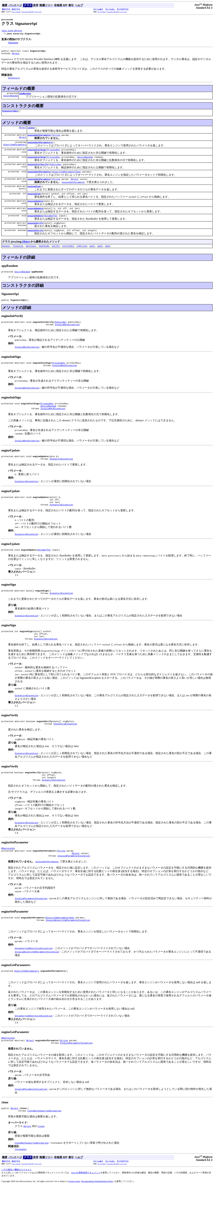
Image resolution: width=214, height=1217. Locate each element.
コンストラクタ (28, 12)
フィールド (16, 12)
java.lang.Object (11, 30)
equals (6, 256)
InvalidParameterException (73, 882)
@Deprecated (8, 873)
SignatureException (61, 475)
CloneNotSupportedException (44, 1141)
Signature (13, 43)
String (56, 138)
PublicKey (56, 170)
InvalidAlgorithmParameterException (68, 948)
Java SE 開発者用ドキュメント (85, 1204)
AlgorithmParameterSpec (66, 178)
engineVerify (35, 232)
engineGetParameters (40, 146)
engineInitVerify (38, 170)
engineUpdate (35, 209)
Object (16, 54)
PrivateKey (53, 154)
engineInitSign (37, 154)
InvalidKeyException (67, 337)
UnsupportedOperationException (33, 976)
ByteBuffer (51, 225)
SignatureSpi (10, 113)
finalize (18, 256)
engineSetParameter (39, 178)
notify (56, 256)
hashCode (44, 256)
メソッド (38, 12)
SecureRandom (10, 98)
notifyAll (68, 256)
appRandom (25, 95)
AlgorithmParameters (14, 149)
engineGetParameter (39, 138)
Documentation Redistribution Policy (97, 1213)
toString (82, 256)
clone (31, 131)
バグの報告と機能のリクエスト (16, 1201)
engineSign (34, 193)
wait (92, 256)
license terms (74, 1213)
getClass (31, 256)
